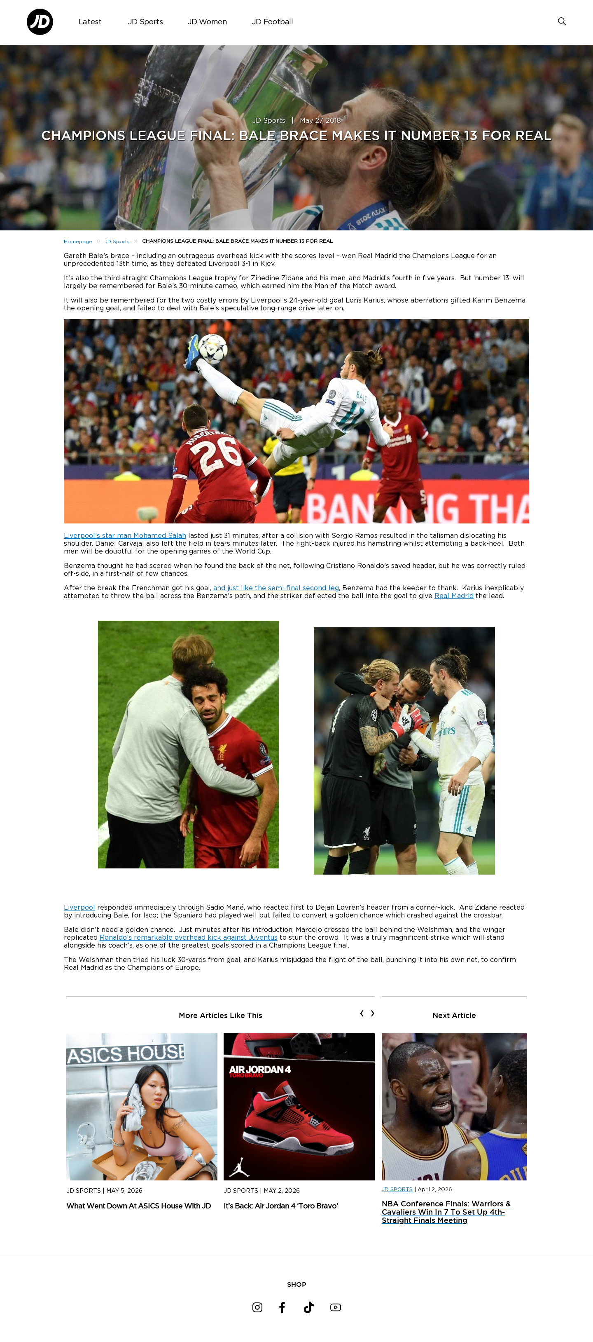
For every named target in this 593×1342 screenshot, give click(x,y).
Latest (90, 22)
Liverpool (79, 907)
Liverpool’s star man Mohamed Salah (125, 536)
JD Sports (145, 22)
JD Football (272, 22)
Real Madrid (454, 596)
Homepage (78, 241)
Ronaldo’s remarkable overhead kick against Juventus (189, 937)
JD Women (207, 22)
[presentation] (362, 1013)
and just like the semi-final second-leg (276, 588)
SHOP (296, 1284)
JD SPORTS (397, 1189)
